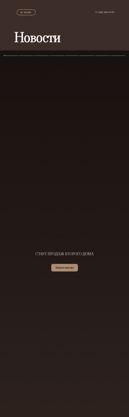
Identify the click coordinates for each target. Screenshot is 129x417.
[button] (21, 12)
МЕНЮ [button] (27, 12)
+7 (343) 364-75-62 (104, 11)
